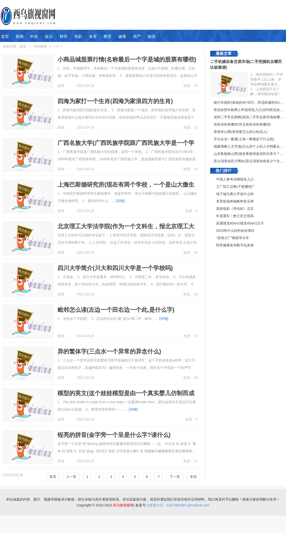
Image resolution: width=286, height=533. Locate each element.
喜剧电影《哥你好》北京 (235, 209)
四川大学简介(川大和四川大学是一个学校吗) (115, 268)
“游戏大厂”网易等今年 (232, 238)
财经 (63, 36)
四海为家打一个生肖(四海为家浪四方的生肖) (115, 101)
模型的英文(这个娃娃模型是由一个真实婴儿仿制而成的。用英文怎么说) (125, 396)
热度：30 (190, 252)
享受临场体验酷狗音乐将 (235, 201)
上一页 (71, 477)
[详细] (120, 201)
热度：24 (190, 378)
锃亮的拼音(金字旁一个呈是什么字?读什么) (114, 435)
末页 (193, 477)
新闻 (19, 36)
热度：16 (190, 294)
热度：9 (191, 419)
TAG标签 (40, 46)
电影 (78, 36)
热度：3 (191, 211)
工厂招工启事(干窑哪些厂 (235, 187)
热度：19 (190, 169)
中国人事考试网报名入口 (235, 179)
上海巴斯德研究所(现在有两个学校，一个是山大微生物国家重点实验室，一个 (125, 187)
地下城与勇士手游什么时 (235, 194)
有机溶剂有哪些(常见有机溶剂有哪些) (242, 124)
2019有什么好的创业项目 (235, 230)
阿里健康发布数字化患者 (235, 245)
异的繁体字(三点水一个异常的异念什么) (109, 351)
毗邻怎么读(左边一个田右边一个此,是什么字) (116, 309)
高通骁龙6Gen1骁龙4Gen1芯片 (240, 223)
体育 (93, 36)
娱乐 (49, 36)
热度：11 (190, 461)
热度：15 (190, 86)
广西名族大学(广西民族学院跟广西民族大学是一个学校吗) (125, 146)
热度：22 (190, 336)
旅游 (151, 36)
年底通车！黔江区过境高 (235, 216)
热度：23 (190, 127)
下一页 (175, 477)
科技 (34, 36)
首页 (5, 36)
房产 (137, 36)
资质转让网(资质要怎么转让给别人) (240, 132)
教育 (107, 36)
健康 (122, 36)
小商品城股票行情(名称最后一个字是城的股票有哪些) (126, 59)
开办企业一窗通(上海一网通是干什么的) (244, 139)
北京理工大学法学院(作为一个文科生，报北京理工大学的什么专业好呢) (125, 229)
